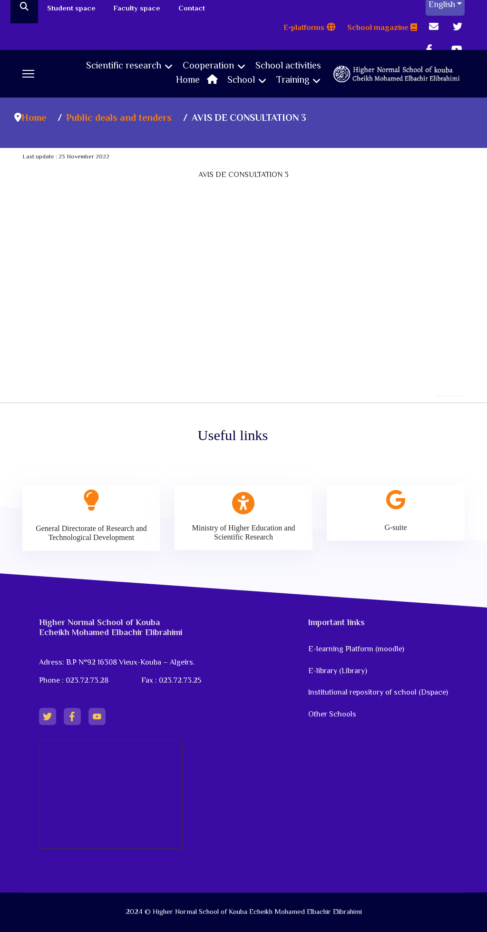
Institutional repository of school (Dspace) (378, 693)
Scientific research (123, 66)
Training (292, 81)
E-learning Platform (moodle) (357, 650)
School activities (288, 66)
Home (199, 81)
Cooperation (208, 66)
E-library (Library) (337, 671)
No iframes (243, 236)
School (241, 81)
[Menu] (28, 74)
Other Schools (332, 715)
